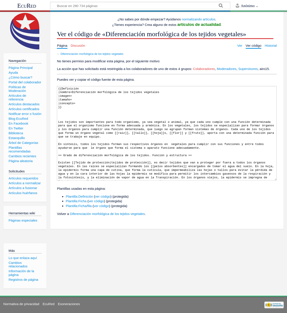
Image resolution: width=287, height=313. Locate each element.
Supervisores (248, 69)
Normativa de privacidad (21, 304)
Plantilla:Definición (79, 196)
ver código (102, 196)
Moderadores (226, 69)
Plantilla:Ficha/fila (79, 206)
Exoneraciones (69, 304)
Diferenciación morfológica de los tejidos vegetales (92, 53)
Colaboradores (204, 69)
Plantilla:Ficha (76, 201)
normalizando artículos (198, 19)
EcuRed (26, 5)
